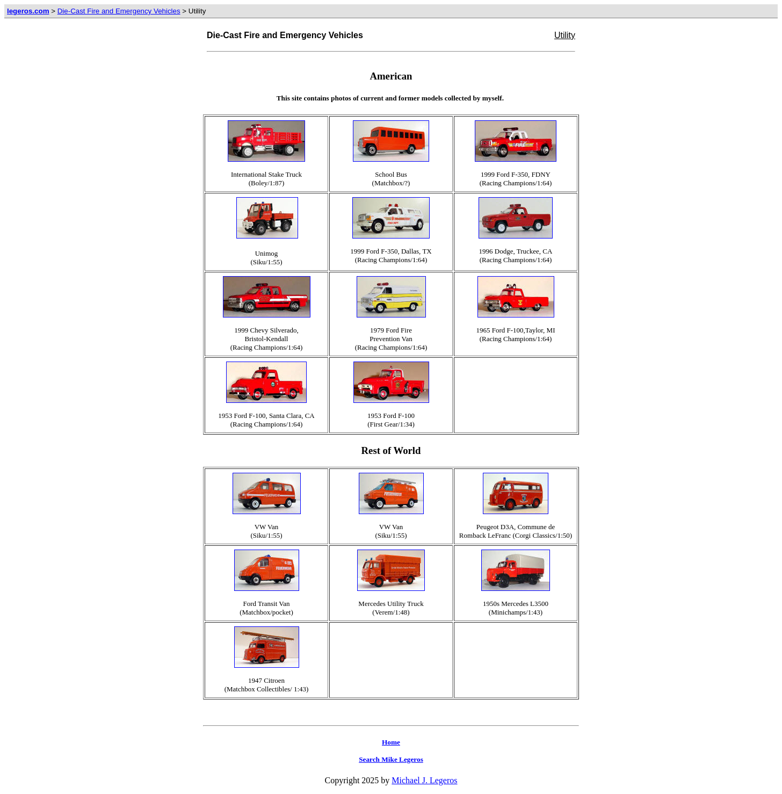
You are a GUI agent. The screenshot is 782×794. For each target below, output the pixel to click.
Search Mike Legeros (391, 759)
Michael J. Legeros (424, 780)
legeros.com (28, 11)
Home (391, 742)
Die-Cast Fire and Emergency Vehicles (118, 11)
